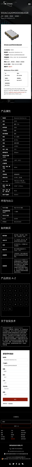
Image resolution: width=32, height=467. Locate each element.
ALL (10, 309)
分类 (12, 432)
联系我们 (11, 403)
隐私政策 (23, 434)
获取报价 (13, 438)
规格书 (10, 66)
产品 (12, 430)
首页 (2, 430)
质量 (2, 434)
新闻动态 (3, 438)
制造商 (12, 434)
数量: (4, 369)
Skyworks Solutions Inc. (8, 18)
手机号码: (5, 386)
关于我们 (3, 436)
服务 (2, 432)
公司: (4, 380)
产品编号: (5, 363)
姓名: (4, 374)
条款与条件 (23, 432)
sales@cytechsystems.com (17, 92)
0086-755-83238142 (17, 448)
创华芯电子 (23, 438)
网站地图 (23, 436)
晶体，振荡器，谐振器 (7, 16)
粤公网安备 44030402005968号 (10, 459)
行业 (12, 436)
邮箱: (4, 392)
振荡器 (17, 16)
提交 (15, 399)
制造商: (4, 357)
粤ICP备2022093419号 (25, 458)
